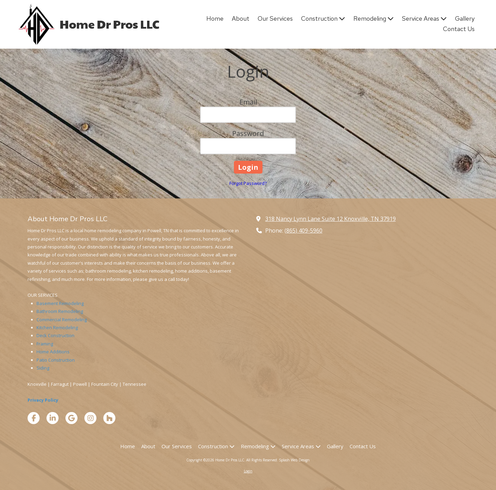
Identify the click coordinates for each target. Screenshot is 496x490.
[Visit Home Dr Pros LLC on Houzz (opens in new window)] (109, 418)
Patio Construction (56, 360)
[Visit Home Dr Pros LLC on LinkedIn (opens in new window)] (52, 418)
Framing (45, 344)
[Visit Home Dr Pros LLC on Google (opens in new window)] (71, 418)
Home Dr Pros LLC (109, 24)
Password (248, 133)
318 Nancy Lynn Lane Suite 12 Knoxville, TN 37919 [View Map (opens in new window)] (330, 219)
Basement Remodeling (60, 303)
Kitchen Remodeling (57, 327)
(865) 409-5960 (303, 230)
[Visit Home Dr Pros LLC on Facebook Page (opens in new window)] (34, 418)
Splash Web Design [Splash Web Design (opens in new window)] (294, 460)
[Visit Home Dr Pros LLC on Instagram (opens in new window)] (90, 418)
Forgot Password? (248, 183)
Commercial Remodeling (62, 319)
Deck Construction (55, 335)
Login (248, 471)
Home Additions (53, 352)
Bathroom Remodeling (60, 311)
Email (248, 102)
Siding (43, 368)
